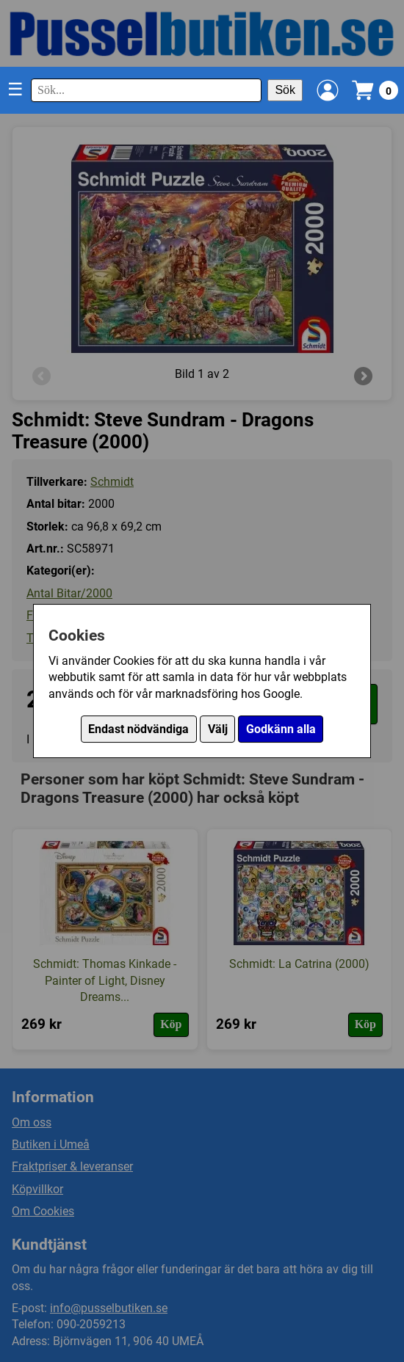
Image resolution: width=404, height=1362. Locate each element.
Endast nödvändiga (138, 729)
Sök (285, 90)
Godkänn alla (281, 729)
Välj (218, 729)
